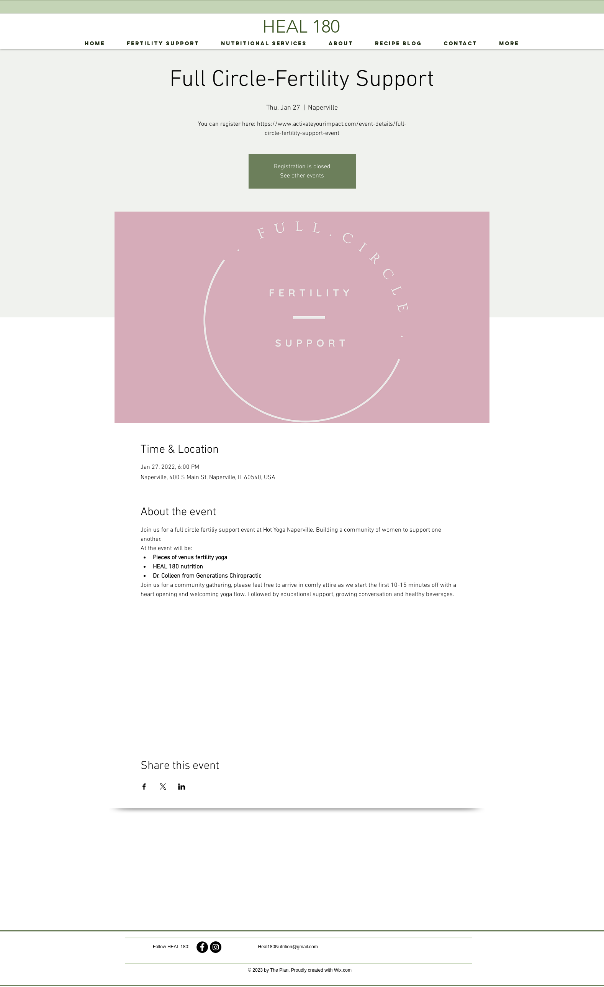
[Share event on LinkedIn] (181, 786)
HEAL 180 (301, 26)
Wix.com (343, 970)
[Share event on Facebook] (144, 786)
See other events (302, 176)
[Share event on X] (163, 786)
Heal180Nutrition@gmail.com (288, 946)
